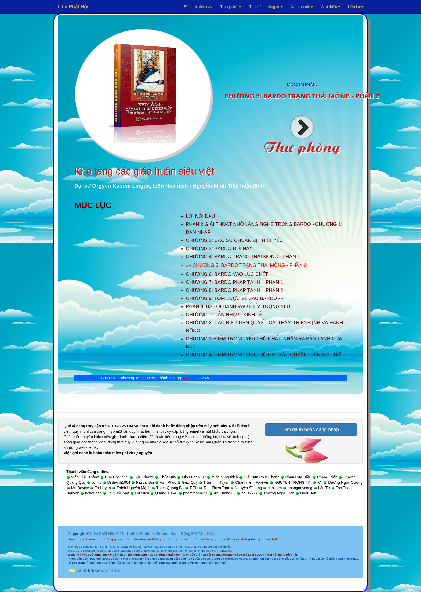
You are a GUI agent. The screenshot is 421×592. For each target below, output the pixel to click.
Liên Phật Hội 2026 (107, 534)
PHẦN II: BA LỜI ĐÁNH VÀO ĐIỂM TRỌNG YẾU (238, 306)
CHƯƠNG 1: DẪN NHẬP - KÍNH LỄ (224, 314)
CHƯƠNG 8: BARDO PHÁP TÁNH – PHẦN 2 (234, 290)
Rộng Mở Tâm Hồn (197, 534)
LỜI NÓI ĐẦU (200, 216)
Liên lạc (356, 7)
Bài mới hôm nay (198, 7)
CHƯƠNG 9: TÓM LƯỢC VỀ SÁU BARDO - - (234, 298)
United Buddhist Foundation (152, 534)
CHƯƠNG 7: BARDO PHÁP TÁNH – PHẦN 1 (234, 282)
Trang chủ (230, 7)
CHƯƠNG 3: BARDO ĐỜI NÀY (219, 248)
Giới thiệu (330, 7)
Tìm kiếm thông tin (266, 7)
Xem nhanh (302, 7)
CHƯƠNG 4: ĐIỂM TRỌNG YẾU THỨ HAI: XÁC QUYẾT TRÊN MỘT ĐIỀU (265, 355)
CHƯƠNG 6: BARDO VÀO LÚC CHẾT (227, 274)
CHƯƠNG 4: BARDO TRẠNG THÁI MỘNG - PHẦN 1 (243, 256)
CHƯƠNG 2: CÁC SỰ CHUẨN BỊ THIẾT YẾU (234, 240)
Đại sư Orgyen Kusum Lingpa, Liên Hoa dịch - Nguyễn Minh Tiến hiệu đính (169, 186)
